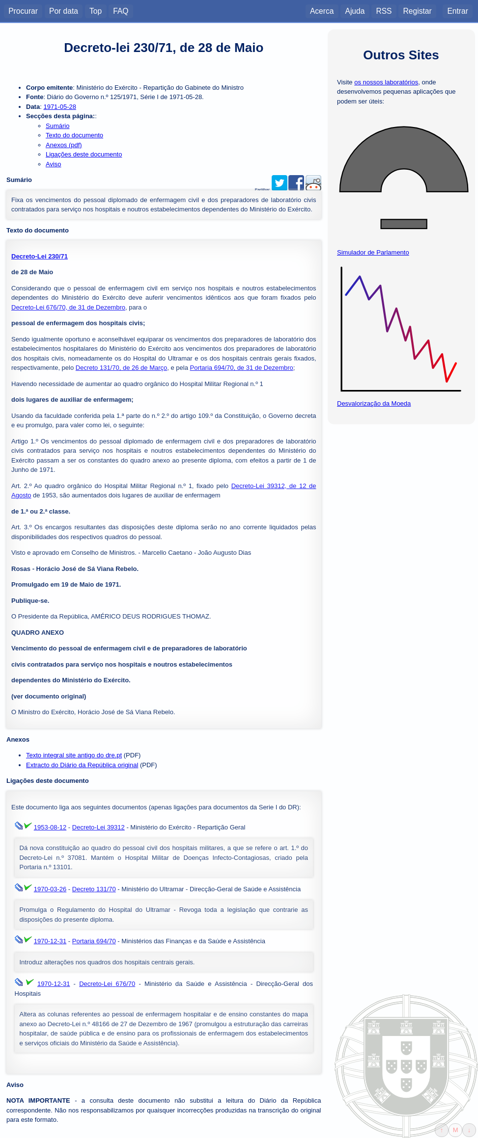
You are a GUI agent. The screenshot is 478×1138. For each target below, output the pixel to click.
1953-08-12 (50, 827)
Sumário (57, 125)
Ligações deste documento (84, 154)
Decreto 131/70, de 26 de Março (121, 367)
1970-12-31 (50, 941)
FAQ (120, 10)
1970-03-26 (50, 889)
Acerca (322, 10)
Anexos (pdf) (64, 145)
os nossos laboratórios (386, 82)
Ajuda (355, 10)
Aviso (53, 164)
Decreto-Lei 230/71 (39, 256)
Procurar (23, 10)
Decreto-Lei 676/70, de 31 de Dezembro (68, 307)
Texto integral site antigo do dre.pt (74, 755)
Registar (417, 10)
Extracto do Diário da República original (82, 765)
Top (95, 10)
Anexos (17, 739)
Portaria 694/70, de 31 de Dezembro (241, 367)
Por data (63, 10)
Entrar (457, 10)
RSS (384, 10)
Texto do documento (74, 135)
